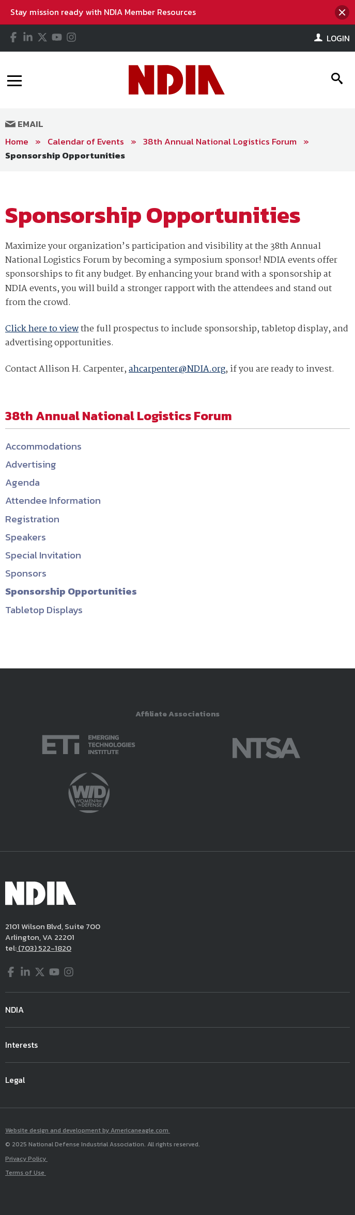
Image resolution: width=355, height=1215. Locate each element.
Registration (32, 518)
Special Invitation (43, 555)
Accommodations (43, 446)
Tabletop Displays (44, 609)
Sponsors (26, 573)
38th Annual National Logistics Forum (220, 141)
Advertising (30, 464)
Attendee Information (53, 500)
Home (16, 141)
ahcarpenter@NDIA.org (177, 369)
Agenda (22, 482)
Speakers (25, 537)
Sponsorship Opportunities (65, 155)
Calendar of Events (86, 141)
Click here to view (42, 329)
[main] (177, 419)
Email (24, 124)
